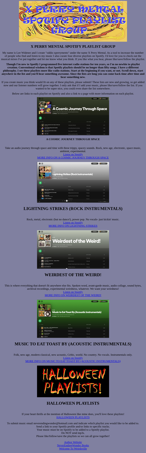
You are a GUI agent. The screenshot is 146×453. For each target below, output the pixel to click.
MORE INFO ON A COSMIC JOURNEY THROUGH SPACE (73, 157)
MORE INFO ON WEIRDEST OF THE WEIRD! (73, 295)
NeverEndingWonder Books (73, 445)
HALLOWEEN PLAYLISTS (73, 417)
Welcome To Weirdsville (73, 448)
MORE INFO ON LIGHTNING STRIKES (73, 225)
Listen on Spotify (73, 154)
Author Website (73, 442)
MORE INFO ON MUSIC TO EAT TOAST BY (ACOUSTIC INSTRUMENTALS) (73, 361)
